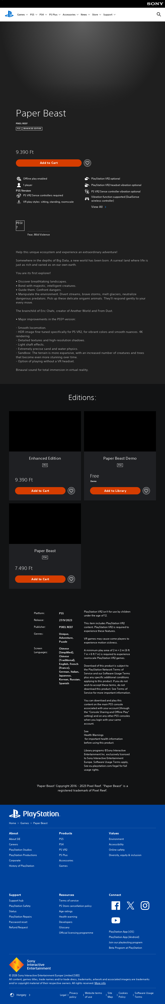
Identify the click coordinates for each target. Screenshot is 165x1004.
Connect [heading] (115, 895)
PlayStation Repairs (20, 916)
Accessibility (116, 844)
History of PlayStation (21, 866)
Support (107, 14)
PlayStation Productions (23, 855)
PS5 (32, 14)
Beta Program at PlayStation (125, 948)
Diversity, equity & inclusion (125, 855)
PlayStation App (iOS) (121, 931)
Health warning (68, 916)
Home (12, 823)
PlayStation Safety (20, 906)
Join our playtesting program (125, 942)
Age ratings (66, 911)
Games (21, 14)
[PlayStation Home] (9, 14)
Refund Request (18, 927)
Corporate (15, 860)
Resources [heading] (66, 895)
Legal (63, 995)
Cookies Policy (123, 995)
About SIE (14, 839)
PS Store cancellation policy (75, 906)
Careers (13, 844)
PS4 (42, 14)
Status (13, 911)
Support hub (16, 900)
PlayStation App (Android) (124, 937)
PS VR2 (63, 850)
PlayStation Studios (20, 850)
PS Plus (53, 14)
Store (95, 14)
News (84, 14)
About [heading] (13, 833)
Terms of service (69, 900)
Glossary (64, 927)
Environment (116, 839)
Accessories (69, 14)
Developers (65, 922)
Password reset (18, 922)
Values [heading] (114, 833)
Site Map (110, 995)
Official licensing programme (76, 933)
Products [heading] (65, 833)
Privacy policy (73, 995)
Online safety (117, 850)
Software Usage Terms (144, 995)
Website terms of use (93, 995)
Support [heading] (15, 895)
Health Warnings (94, 735)
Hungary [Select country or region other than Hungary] (20, 995)
